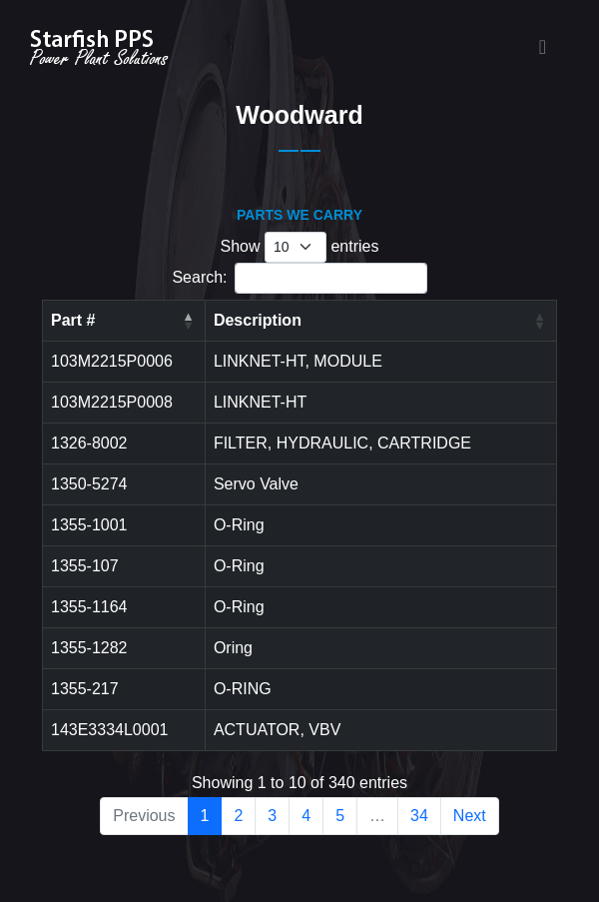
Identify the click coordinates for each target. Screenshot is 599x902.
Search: (299, 278)
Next (469, 815)
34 (419, 815)
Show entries (300, 247)
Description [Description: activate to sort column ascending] (257, 320)
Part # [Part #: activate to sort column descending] (73, 320)
